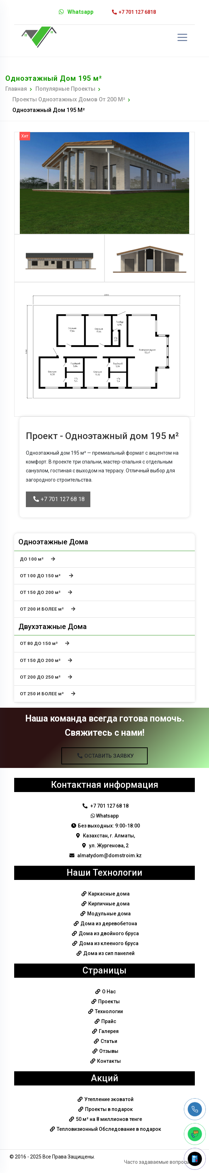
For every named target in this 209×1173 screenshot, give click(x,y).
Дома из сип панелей (109, 953)
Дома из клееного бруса (109, 943)
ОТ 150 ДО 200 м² (46, 592)
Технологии (109, 1011)
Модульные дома (109, 913)
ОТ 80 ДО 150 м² (44, 643)
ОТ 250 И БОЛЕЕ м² (47, 693)
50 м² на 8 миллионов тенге (109, 1119)
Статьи (109, 1041)
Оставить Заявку (105, 756)
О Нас (109, 991)
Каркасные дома (109, 894)
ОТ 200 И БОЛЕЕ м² (47, 609)
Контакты (109, 1061)
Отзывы (108, 1051)
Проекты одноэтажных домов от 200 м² (68, 99)
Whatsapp (76, 12)
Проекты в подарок (109, 1109)
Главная (16, 88)
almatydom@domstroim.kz (105, 855)
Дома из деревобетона (108, 923)
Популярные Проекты (65, 88)
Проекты (109, 1001)
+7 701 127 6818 (134, 12)
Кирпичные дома (109, 904)
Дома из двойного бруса (109, 933)
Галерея (109, 1031)
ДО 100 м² (37, 559)
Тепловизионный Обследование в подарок (109, 1129)
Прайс (108, 1021)
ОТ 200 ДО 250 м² (46, 677)
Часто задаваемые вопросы (157, 1162)
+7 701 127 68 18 (59, 499)
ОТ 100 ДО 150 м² (46, 575)
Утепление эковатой (109, 1099)
